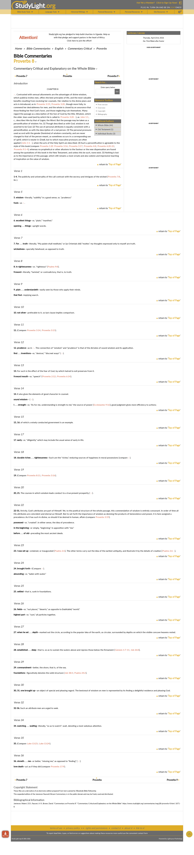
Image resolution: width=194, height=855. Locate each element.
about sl (128, 828)
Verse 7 (18, 237)
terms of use (56, 828)
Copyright (101, 111)
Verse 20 (19, 487)
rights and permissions (96, 828)
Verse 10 (19, 306)
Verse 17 (19, 434)
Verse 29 (19, 661)
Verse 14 (19, 388)
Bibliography (102, 114)
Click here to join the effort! (79, 40)
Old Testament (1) (105, 129)
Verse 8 (18, 260)
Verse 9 (18, 283)
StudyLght (30, 5)
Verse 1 (18, 170)
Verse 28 (19, 644)
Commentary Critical (80, 48)
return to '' (110, 164)
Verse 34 (19, 720)
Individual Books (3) (106, 133)
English (59, 48)
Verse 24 (19, 562)
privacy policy (73, 828)
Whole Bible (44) (105, 125)
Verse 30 (19, 684)
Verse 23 (19, 545)
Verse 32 (19, 702)
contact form (143, 833)
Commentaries (38, 48)
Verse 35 (19, 737)
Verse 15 (19, 416)
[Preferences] (180, 12)
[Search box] (105, 91)
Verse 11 (19, 324)
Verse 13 (19, 365)
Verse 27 (19, 626)
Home (18, 48)
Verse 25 (19, 585)
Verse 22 (19, 505)
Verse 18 (19, 452)
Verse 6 (18, 214)
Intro (20, 83)
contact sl (116, 828)
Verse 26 (19, 603)
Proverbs (101, 48)
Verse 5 (18, 191)
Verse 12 (19, 342)
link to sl (140, 828)
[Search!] (117, 91)
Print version (103, 104)
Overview (101, 108)
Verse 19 (19, 469)
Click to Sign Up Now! (166, 2)
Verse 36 (19, 755)
